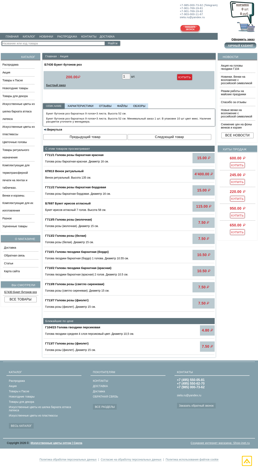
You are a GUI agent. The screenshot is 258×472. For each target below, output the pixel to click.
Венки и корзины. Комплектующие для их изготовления (17, 203)
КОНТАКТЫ (89, 36)
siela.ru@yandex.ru (189, 395)
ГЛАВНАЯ (12, 36)
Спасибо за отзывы (233, 102)
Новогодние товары (15, 88)
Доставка (10, 247)
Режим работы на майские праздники (233, 92)
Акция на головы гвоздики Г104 (232, 67)
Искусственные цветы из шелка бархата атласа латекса (18, 111)
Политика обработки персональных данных (66, 459)
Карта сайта (12, 271)
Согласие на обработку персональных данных (131, 459)
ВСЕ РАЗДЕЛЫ (105, 406)
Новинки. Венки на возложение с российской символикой (236, 80)
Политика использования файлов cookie (193, 459)
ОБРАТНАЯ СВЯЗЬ (105, 396)
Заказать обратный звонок (196, 405)
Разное (7, 218)
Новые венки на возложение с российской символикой (236, 113)
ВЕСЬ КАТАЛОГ (21, 425)
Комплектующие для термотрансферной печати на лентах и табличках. (15, 176)
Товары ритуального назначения (15, 153)
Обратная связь (14, 255)
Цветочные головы (14, 142)
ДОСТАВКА (107, 36)
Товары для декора (15, 96)
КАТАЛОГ (29, 36)
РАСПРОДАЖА (67, 36)
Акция (6, 72)
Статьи (8, 263)
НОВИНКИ (46, 36)
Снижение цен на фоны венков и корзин (236, 126)
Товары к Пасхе (12, 80)
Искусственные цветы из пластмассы (18, 130)
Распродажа (10, 64)
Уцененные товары (14, 226)
